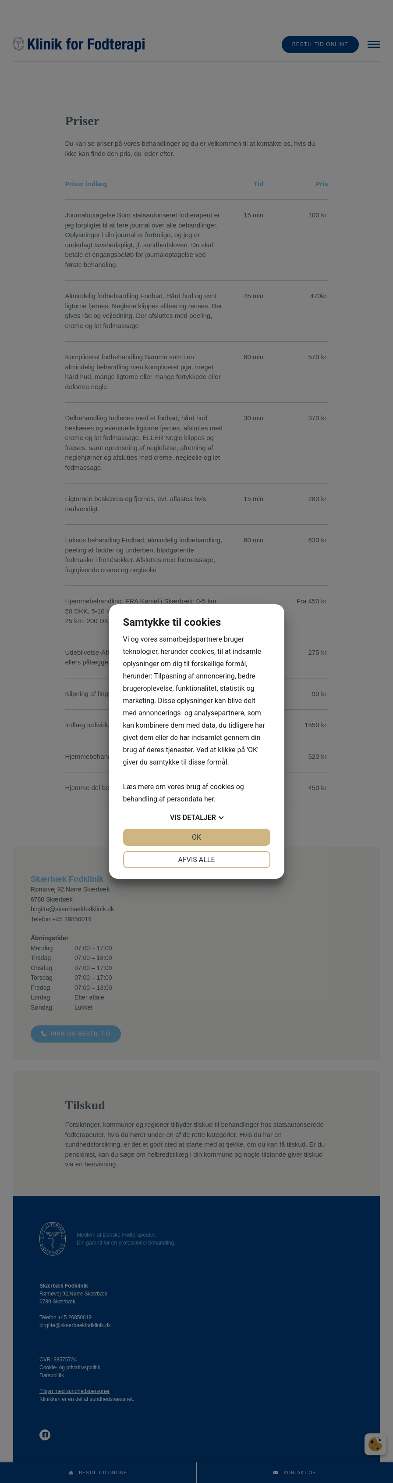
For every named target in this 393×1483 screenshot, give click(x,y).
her (209, 799)
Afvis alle (196, 859)
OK (196, 837)
